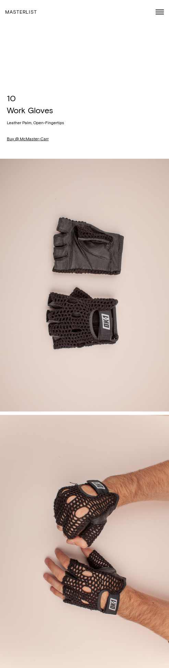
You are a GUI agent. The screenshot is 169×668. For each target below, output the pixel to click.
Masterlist (21, 12)
